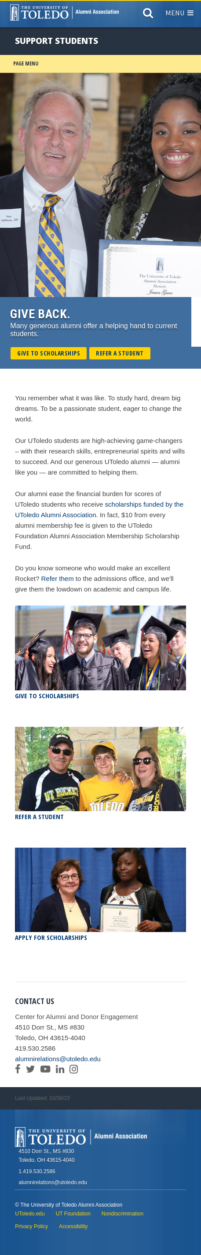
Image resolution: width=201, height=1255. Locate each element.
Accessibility (73, 1226)
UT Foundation (73, 1214)
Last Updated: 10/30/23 (42, 1098)
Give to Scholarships (48, 353)
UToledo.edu (29, 1214)
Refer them (57, 578)
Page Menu (25, 63)
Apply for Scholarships (51, 937)
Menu (179, 12)
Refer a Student (120, 353)
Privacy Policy (31, 1226)
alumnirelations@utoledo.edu (58, 1059)
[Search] (148, 15)
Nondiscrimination (122, 1214)
